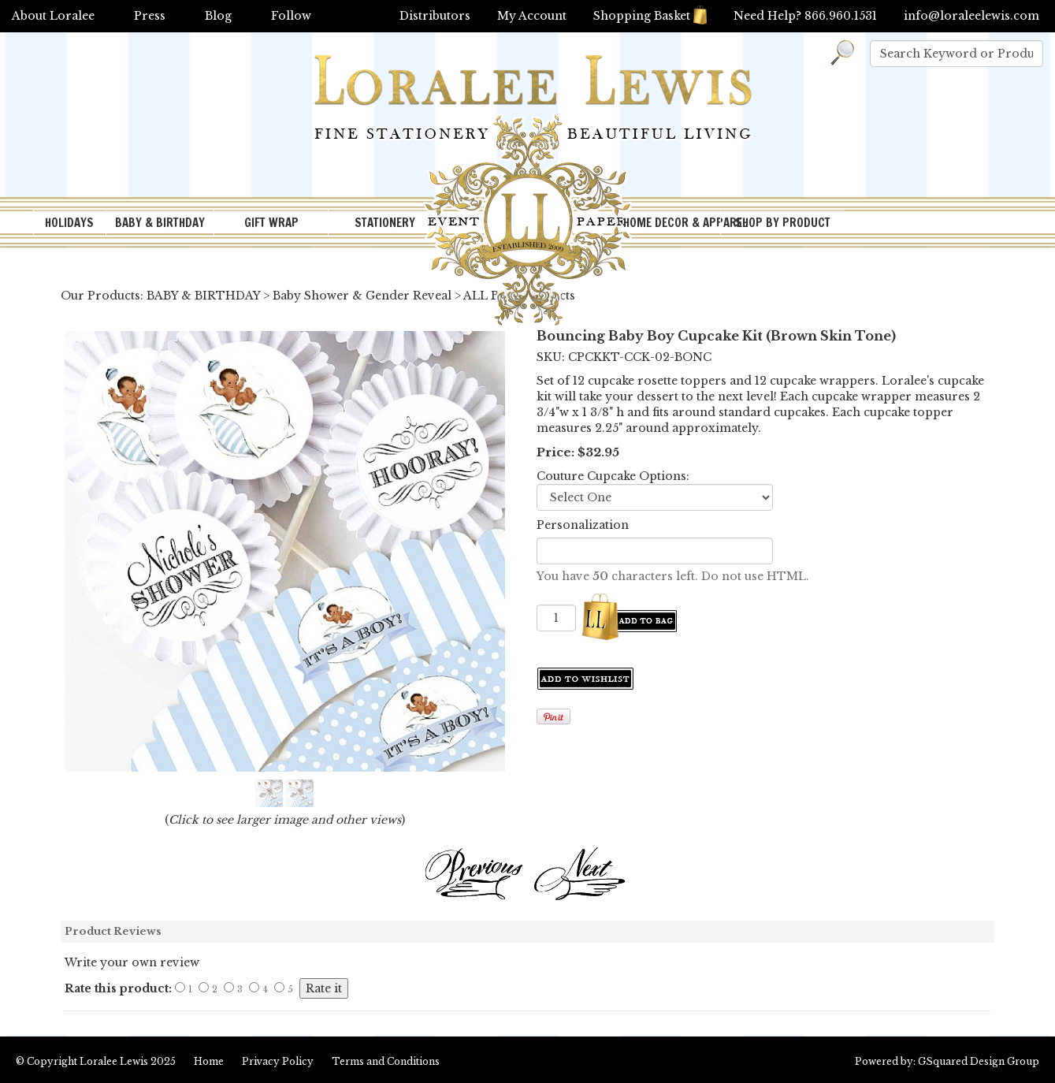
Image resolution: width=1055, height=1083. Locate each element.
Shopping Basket (650, 16)
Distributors (434, 16)
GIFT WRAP (271, 222)
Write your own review (132, 962)
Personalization (583, 525)
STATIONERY (385, 222)
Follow (291, 16)
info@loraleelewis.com (971, 16)
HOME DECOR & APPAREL (672, 222)
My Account (532, 16)
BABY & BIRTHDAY (160, 222)
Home (209, 1061)
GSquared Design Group (978, 1061)
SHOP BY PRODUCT (782, 222)
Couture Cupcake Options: (613, 476)
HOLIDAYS (69, 222)
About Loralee (53, 16)
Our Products (100, 295)
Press (149, 16)
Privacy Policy (278, 1061)
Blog (218, 16)
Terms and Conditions (386, 1061)
